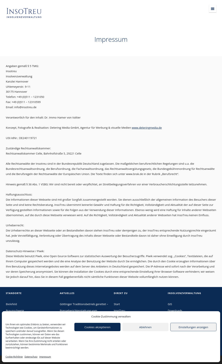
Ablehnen (145, 327)
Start (117, 304)
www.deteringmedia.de (147, 127)
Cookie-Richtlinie (14, 356)
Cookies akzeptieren (98, 327)
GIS (170, 304)
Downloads (175, 310)
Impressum (45, 356)
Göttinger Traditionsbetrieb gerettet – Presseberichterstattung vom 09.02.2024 (84, 310)
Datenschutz (31, 356)
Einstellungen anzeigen (193, 327)
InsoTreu (119, 310)
